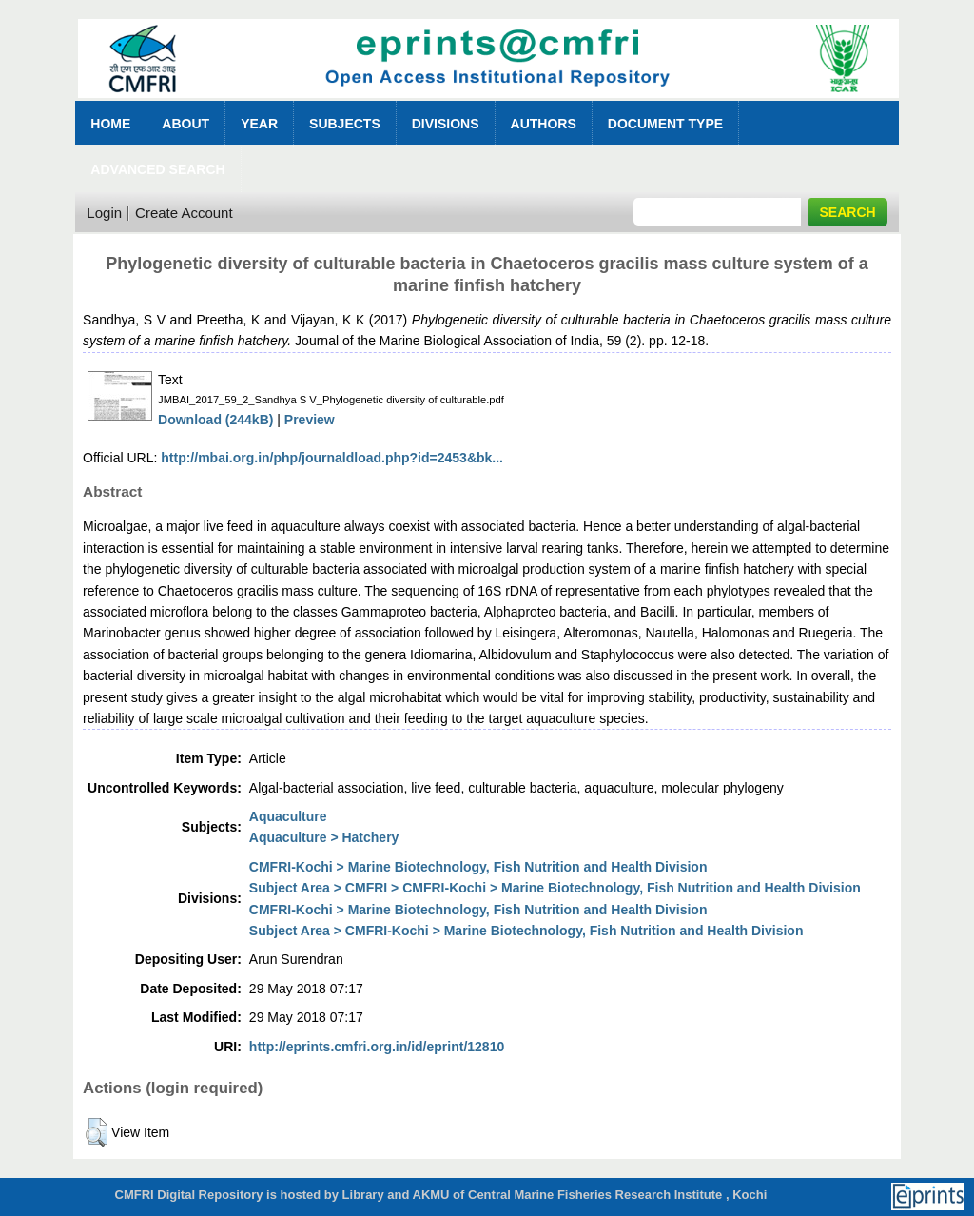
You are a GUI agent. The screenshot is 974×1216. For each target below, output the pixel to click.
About (185, 123)
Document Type (665, 123)
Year (259, 123)
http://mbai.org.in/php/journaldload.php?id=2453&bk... (332, 457)
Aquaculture (288, 816)
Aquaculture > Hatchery (324, 837)
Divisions (445, 123)
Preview (309, 419)
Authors (543, 123)
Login (104, 213)
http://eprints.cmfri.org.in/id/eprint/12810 (376, 1046)
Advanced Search (157, 169)
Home (110, 123)
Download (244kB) (215, 419)
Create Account (184, 213)
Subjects (344, 123)
